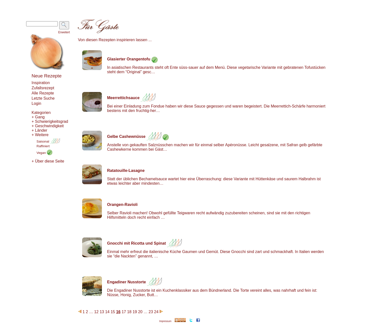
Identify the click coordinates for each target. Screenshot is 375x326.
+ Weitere (40, 135)
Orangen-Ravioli (122, 204)
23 (151, 312)
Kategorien (41, 112)
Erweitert (64, 32)
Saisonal (48, 141)
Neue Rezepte (46, 75)
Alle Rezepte (43, 93)
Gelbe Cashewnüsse (126, 136)
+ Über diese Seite (48, 161)
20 (140, 312)
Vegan (44, 153)
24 (156, 312)
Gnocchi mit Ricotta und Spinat (136, 243)
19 (134, 312)
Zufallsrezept (43, 88)
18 (129, 312)
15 (113, 312)
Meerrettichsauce (123, 98)
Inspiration (41, 83)
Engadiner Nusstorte (126, 282)
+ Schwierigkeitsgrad (50, 121)
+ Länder (39, 130)
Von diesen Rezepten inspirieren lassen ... (115, 40)
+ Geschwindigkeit (48, 126)
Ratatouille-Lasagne (126, 170)
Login (36, 103)
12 (96, 312)
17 (124, 312)
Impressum (165, 321)
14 (107, 312)
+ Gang (38, 117)
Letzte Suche (43, 98)
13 (102, 312)
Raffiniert (43, 146)
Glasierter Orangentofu (128, 59)
